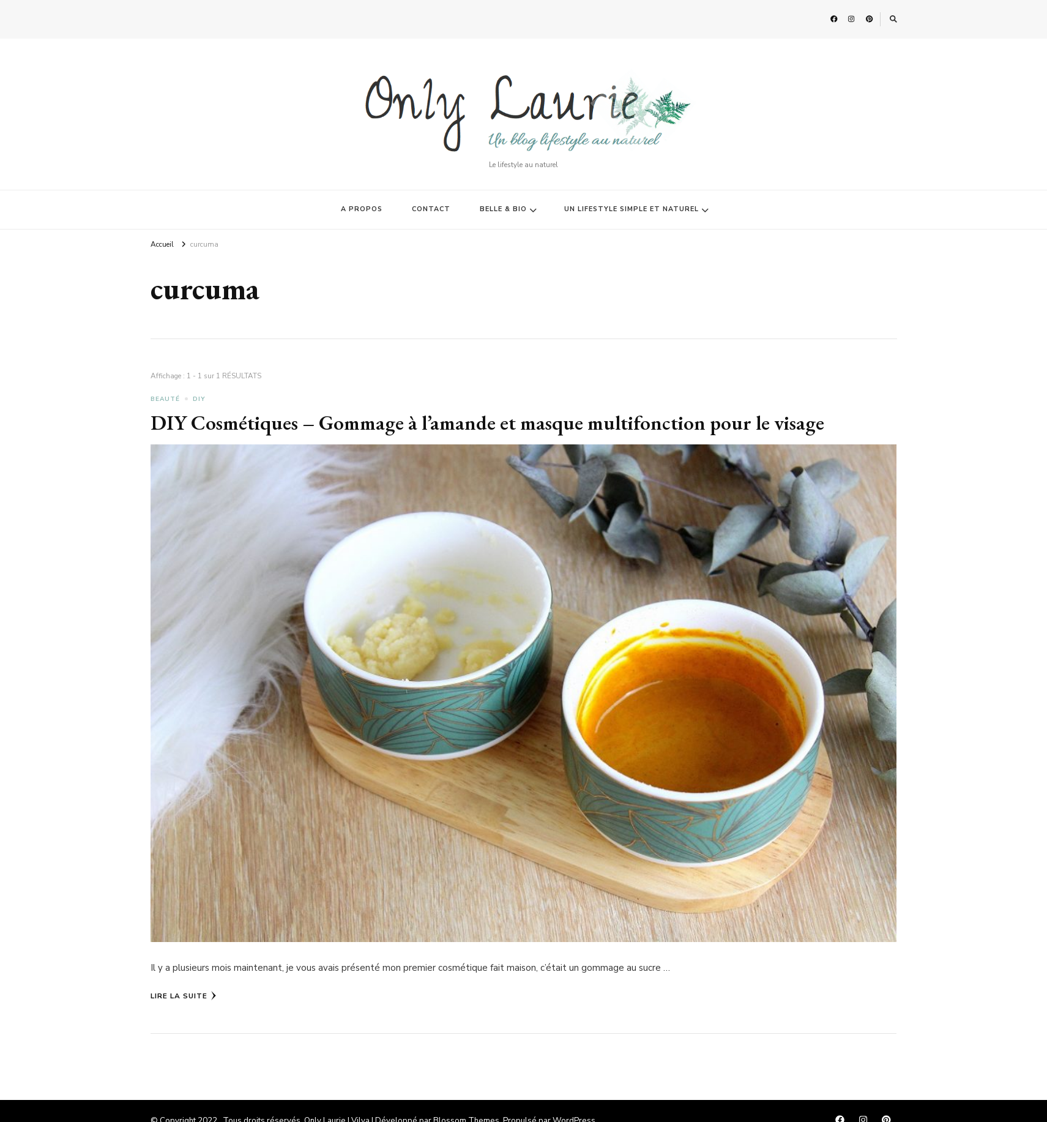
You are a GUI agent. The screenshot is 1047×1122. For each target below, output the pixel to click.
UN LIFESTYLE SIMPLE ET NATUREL (631, 209)
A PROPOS (361, 209)
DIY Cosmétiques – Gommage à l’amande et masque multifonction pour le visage (487, 422)
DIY (199, 399)
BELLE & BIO (503, 209)
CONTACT (431, 209)
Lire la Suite (184, 996)
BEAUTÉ (165, 399)
